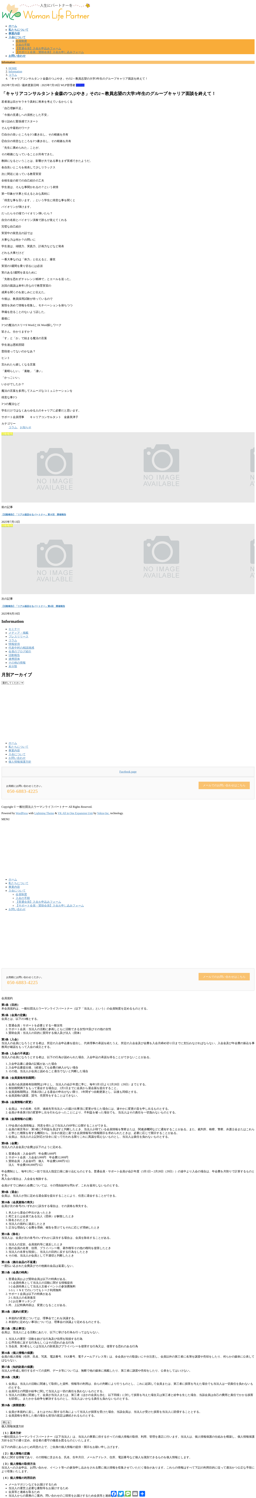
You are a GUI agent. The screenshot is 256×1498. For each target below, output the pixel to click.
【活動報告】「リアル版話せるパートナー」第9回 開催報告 (33, 606)
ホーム (13, 743)
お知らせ (25, 427)
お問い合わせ (17, 757)
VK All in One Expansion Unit (75, 813)
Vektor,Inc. (103, 813)
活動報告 (14, 655)
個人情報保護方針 (20, 761)
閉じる (6, 1422)
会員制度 (21, 40)
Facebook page (128, 771)
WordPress (22, 813)
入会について (17, 754)
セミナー (14, 629)
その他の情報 (17, 662)
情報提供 (14, 643)
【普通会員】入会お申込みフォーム (38, 48)
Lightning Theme (44, 813)
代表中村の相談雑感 (21, 647)
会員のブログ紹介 (20, 651)
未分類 (13, 666)
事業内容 (14, 750)
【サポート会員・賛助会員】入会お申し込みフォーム (50, 52)
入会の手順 (23, 44)
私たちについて (18, 746)
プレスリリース (18, 636)
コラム (80, 85)
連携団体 (14, 658)
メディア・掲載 (18, 632)
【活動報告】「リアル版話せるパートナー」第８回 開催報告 (33, 514)
